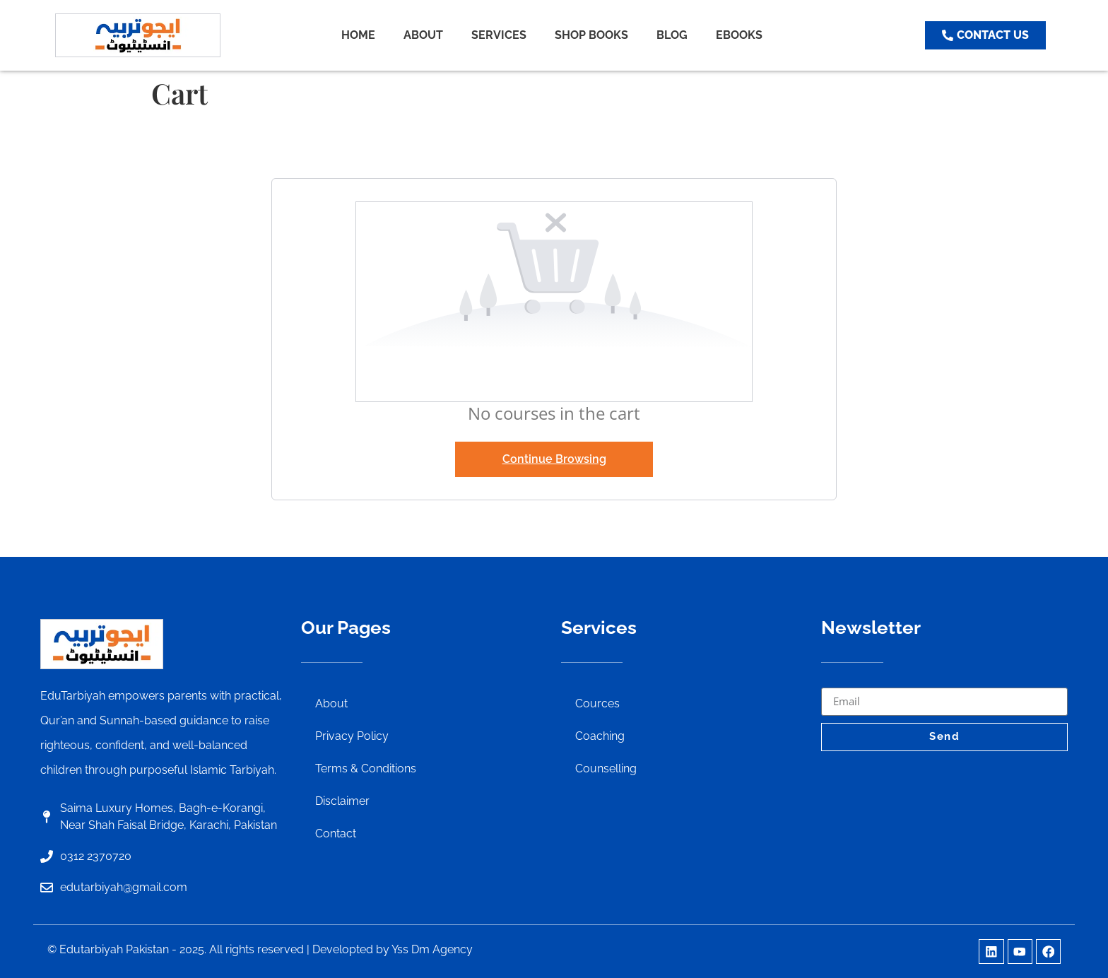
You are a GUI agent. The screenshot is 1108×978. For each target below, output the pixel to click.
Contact (335, 833)
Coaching (600, 736)
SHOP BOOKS (591, 35)
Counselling (606, 768)
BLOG (672, 35)
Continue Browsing (554, 459)
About (331, 703)
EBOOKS (739, 35)
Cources (597, 703)
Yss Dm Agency (432, 949)
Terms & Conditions (365, 768)
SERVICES (498, 35)
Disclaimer (342, 801)
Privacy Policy (352, 736)
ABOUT (423, 35)
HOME (358, 35)
